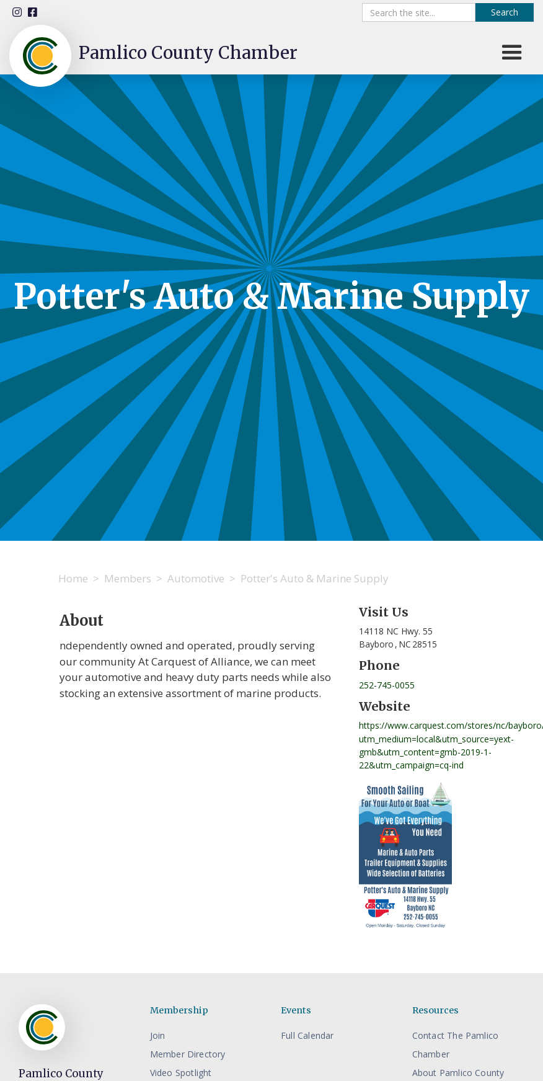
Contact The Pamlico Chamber (455, 1045)
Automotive (195, 578)
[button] (512, 52)
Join (158, 1035)
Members (127, 578)
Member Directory (188, 1054)
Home (73, 578)
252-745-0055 (387, 685)
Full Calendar (307, 1035)
